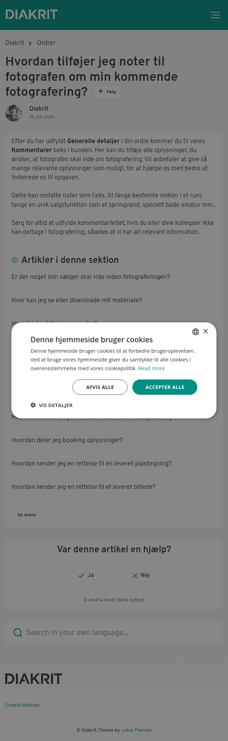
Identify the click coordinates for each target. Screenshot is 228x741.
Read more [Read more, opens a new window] (151, 368)
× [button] (205, 331)
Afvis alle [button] (100, 386)
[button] (52, 405)
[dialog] (114, 370)
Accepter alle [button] (165, 386)
